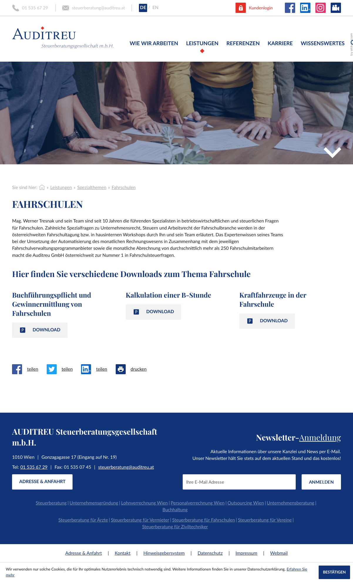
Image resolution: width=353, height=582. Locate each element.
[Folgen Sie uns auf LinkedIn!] (305, 8)
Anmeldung (320, 437)
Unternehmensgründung (94, 503)
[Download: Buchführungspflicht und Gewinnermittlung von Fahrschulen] (40, 330)
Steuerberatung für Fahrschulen (203, 520)
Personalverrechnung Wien (197, 503)
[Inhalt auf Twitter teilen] (64, 369)
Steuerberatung (51, 503)
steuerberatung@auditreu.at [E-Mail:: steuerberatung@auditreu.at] (126, 467)
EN (155, 7)
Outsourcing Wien (246, 503)
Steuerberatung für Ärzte (83, 520)
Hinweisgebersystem (164, 553)
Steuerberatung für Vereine (265, 520)
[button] (30, 7)
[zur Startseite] (63, 36)
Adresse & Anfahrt (83, 553)
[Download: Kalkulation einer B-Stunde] (153, 311)
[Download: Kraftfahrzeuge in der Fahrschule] (267, 320)
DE (143, 7)
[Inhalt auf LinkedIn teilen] (98, 369)
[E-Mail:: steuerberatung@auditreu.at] (93, 7)
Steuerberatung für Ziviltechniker (175, 526)
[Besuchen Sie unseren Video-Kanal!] (336, 8)
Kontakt (123, 553)
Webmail (279, 553)
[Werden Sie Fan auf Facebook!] (290, 8)
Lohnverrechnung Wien (144, 503)
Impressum (246, 553)
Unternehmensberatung (291, 503)
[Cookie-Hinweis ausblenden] (334, 572)
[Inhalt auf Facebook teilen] (29, 369)
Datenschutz (210, 553)
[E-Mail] (239, 481)
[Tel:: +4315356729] (34, 467)
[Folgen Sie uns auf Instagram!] (320, 8)
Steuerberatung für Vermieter (140, 520)
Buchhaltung (174, 509)
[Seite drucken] (135, 369)
